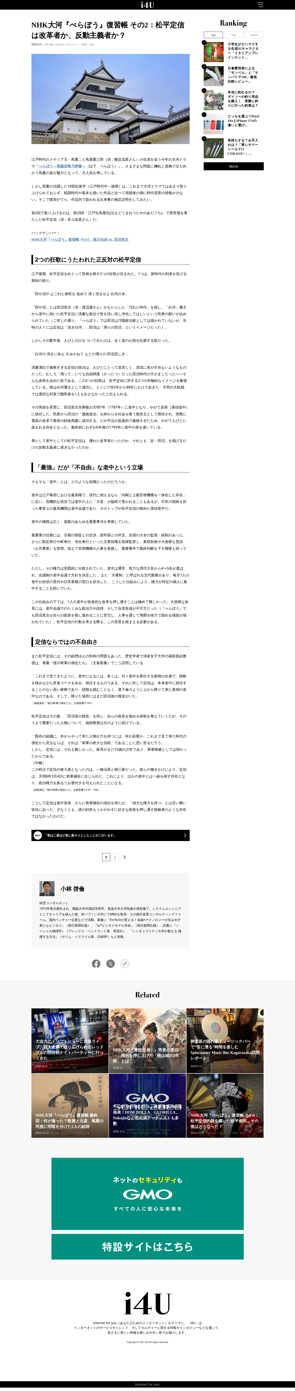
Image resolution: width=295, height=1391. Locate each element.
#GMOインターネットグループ (142, 1138)
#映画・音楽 (87, 44)
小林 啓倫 (48, 44)
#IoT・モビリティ (58, 1073)
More (233, 166)
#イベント (86, 1073)
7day (233, 34)
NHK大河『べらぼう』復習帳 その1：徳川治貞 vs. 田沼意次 (80, 239)
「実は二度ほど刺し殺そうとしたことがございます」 (92, 837)
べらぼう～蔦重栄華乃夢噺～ (62, 166)
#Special (59, 44)
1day (213, 34)
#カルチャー (72, 44)
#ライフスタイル (212, 1076)
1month (254, 34)
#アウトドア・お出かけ (227, 1073)
